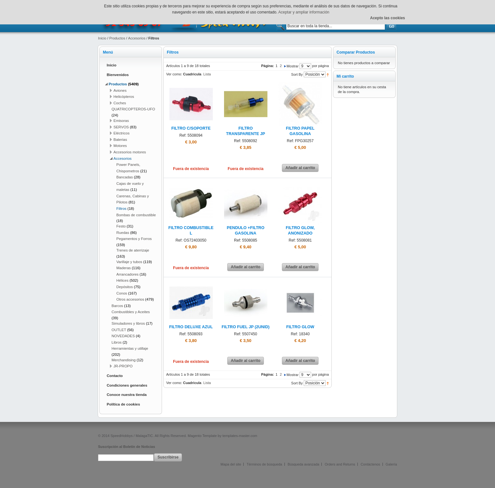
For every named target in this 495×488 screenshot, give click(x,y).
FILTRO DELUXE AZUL (191, 327)
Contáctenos (370, 464)
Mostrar (293, 66)
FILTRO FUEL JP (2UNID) (245, 327)
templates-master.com (239, 436)
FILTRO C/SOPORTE (191, 128)
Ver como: (174, 74)
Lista (207, 74)
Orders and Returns (340, 464)
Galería (391, 464)
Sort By (297, 74)
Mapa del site (231, 464)
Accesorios (137, 38)
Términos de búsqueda (264, 464)
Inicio (102, 38)
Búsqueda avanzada (303, 464)
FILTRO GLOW (300, 327)
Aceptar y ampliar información (303, 12)
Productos (117, 38)
